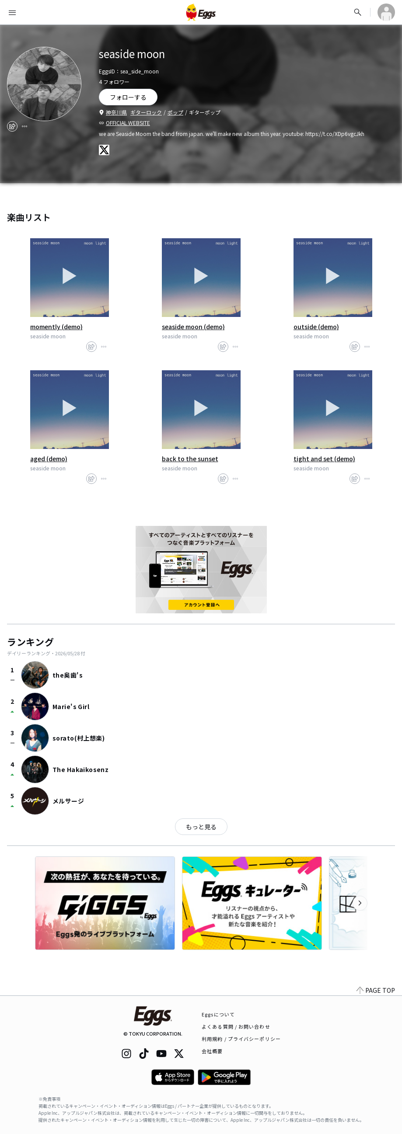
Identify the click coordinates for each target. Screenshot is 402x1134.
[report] (24, 126)
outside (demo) (316, 326)
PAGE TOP (376, 990)
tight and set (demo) (324, 458)
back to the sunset (190, 458)
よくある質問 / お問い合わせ (236, 1026)
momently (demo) (56, 326)
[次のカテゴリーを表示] (360, 903)
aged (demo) (48, 458)
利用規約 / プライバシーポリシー (241, 1038)
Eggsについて (218, 1014)
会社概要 (212, 1050)
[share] (12, 126)
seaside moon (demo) (193, 326)
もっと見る (201, 826)
